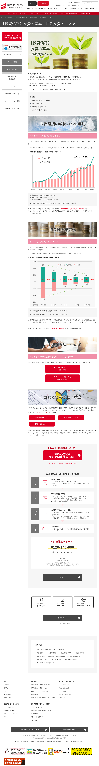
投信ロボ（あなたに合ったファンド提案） (43, 697)
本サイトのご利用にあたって (45, 663)
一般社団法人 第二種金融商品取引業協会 (74, 741)
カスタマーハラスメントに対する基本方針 (64, 659)
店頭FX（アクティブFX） (12, 704)
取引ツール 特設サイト (65, 694)
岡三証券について (76, 5)
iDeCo (72, 13)
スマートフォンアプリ (10, 713)
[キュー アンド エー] (62, 577)
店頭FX (38, 13)
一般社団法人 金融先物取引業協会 (53, 741)
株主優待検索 (8, 694)
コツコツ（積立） (12, 86)
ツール (47, 9)
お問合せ (70, 2)
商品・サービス (32, 9)
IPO (5, 691)
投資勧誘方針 (80, 653)
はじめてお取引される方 (63, 623)
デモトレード (8, 717)
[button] (83, 602)
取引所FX (26, 13)
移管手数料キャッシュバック (39, 694)
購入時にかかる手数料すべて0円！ (41, 684)
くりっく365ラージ (64, 691)
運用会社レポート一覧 (12, 108)
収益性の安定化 (37, 103)
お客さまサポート (91, 9)
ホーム (2, 17)
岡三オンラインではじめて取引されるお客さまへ (63, 463)
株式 (8, 13)
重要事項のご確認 (42, 659)
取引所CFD (50, 13)
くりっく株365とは (36, 707)
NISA (62, 13)
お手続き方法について (39, 107)
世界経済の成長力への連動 (41, 100)
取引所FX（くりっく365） (68, 681)
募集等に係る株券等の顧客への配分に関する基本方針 (65, 656)
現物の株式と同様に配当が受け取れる (42, 710)
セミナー (81, 9)
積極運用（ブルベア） (12, 94)
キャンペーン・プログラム (60, 9)
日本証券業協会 (24, 741)
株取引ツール (8, 697)
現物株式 (6, 684)
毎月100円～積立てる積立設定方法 (62, 378)
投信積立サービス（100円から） (40, 691)
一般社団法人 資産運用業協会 (36, 741)
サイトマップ (77, 2)
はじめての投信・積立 (39, 110)
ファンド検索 (12, 62)
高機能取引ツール (9, 710)
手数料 (41, 9)
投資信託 (15, 13)
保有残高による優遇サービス (39, 688)
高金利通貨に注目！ (65, 688)
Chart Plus (62, 697)
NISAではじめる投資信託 (12, 78)
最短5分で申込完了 (62, 456)
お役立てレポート (43, 412)
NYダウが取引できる (37, 713)
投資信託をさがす (42, 417)
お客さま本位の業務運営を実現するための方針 (50, 649)
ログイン (32, 3)
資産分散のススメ (71, 417)
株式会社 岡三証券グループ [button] (30, 729)
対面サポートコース (86, 13)
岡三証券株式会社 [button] (69, 729)
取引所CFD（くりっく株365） (41, 704)
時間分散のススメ (42, 424)
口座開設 (43, 3)
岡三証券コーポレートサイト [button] (63, 5)
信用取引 (6, 688)
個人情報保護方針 (66, 653)
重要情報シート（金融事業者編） (46, 653)
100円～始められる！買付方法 (62, 368)
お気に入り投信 (12, 69)
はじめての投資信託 (20, 17)
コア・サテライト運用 (12, 101)
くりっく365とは (64, 684)
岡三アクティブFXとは (10, 707)
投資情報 (73, 9)
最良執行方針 (41, 656)
